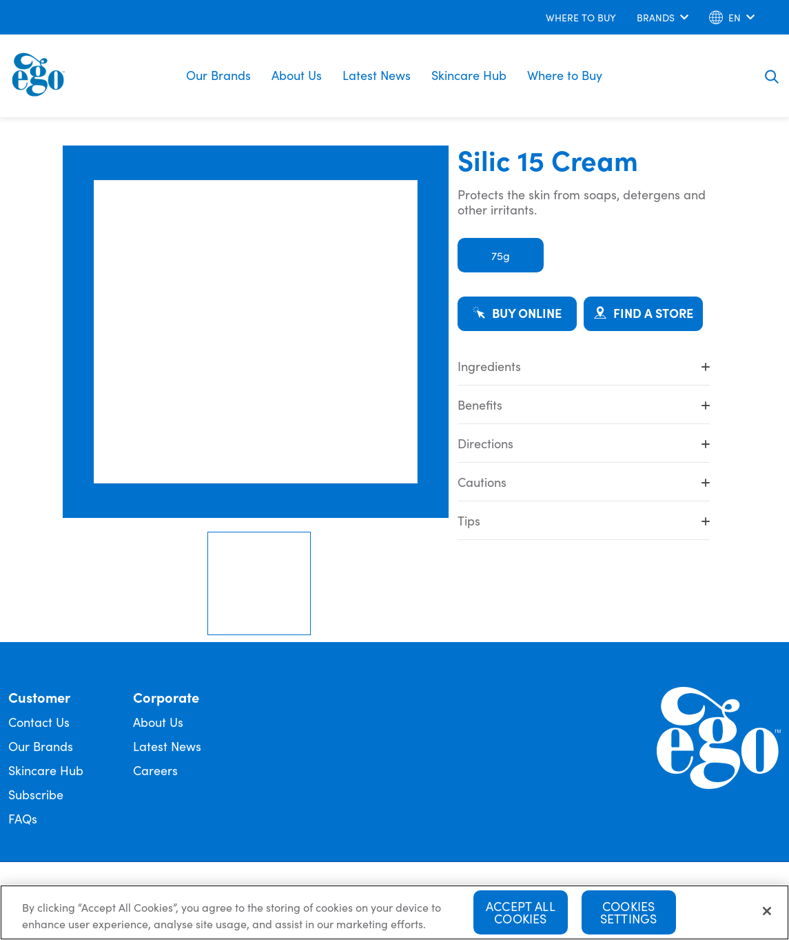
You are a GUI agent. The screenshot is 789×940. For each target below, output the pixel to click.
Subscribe (35, 794)
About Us (296, 74)
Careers (155, 770)
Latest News (376, 74)
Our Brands (218, 74)
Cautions (584, 481)
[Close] (767, 912)
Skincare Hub (468, 74)
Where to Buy (564, 74)
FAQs (22, 818)
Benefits (584, 404)
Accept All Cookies (520, 913)
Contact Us (39, 721)
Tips (584, 520)
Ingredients (584, 365)
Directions (584, 443)
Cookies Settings (628, 913)
